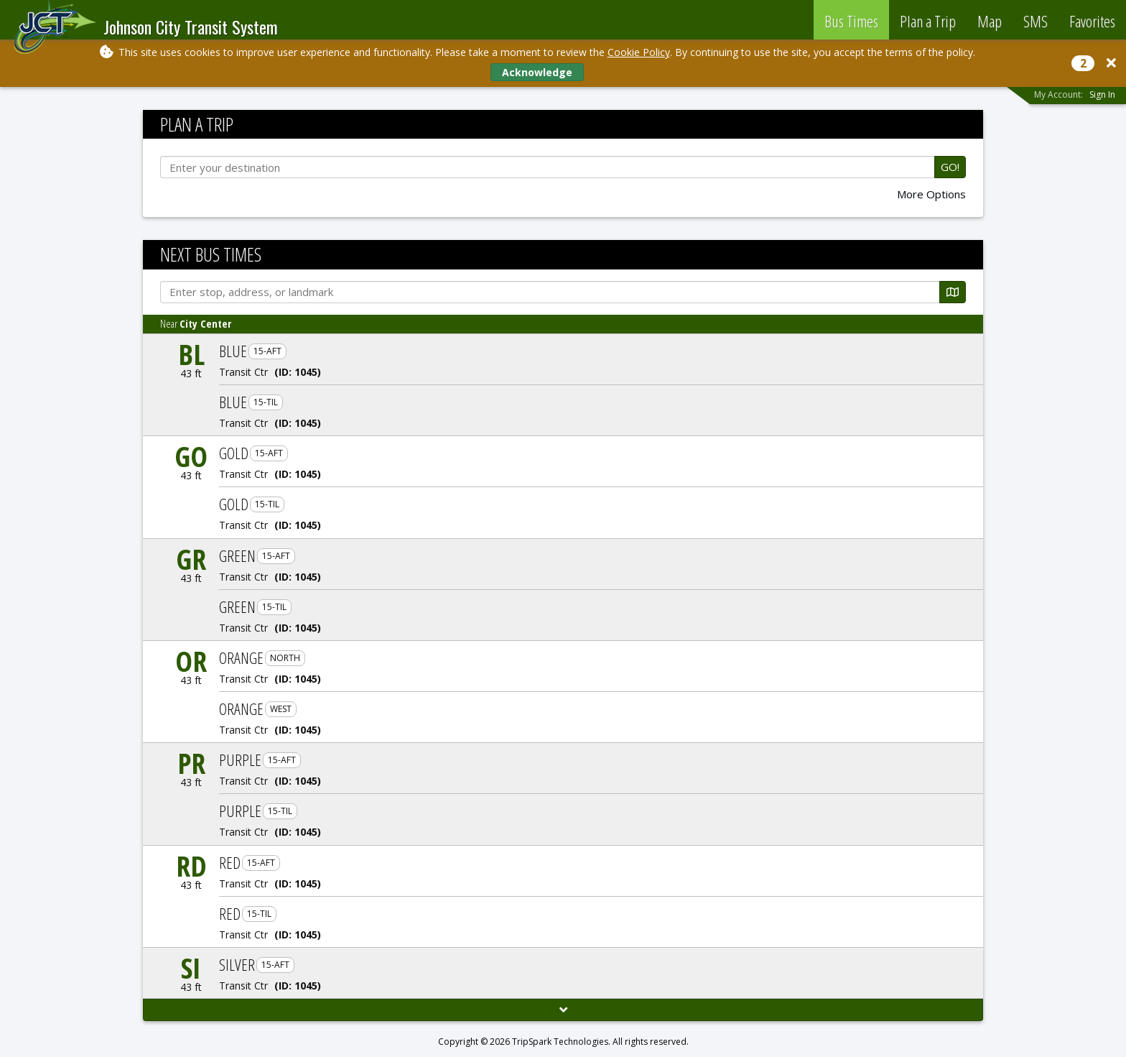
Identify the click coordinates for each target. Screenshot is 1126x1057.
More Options (931, 194)
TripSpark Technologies (560, 1041)
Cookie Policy (639, 52)
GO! (950, 167)
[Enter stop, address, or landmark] (550, 292)
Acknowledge (537, 72)
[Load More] (563, 1010)
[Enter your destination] (547, 167)
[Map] (952, 292)
